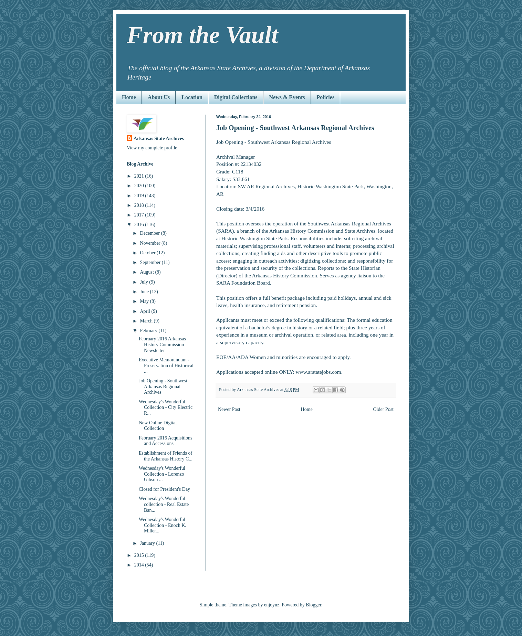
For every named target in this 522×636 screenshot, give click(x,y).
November (150, 243)
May (145, 301)
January (148, 543)
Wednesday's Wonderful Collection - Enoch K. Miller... (162, 525)
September (150, 262)
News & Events (287, 97)
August (147, 272)
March (147, 321)
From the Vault (202, 35)
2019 (139, 195)
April (145, 311)
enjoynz (271, 604)
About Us (159, 97)
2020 (139, 185)
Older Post (383, 409)
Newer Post (229, 409)
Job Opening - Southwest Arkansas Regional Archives (163, 386)
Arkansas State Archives (159, 138)
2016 (139, 224)
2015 (139, 555)
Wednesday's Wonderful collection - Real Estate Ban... (164, 504)
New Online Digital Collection (158, 425)
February (149, 330)
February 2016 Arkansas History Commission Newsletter (162, 344)
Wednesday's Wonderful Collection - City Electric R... (165, 407)
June (145, 291)
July (144, 282)
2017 (139, 215)
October (148, 252)
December (150, 233)
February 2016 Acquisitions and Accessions (165, 440)
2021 (139, 176)
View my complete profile (152, 147)
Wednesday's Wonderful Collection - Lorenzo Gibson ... (162, 474)
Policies (326, 97)
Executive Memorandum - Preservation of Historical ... (166, 365)
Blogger (313, 604)
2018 (139, 205)
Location (191, 97)
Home (129, 97)
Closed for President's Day (164, 489)
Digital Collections (236, 97)
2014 (139, 565)
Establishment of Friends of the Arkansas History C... (165, 456)
